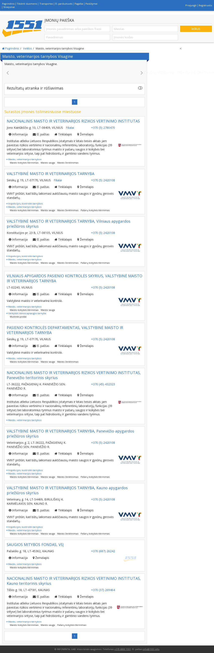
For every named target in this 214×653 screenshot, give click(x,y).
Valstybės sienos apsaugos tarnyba (26, 313)
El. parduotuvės (63, 3)
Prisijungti (190, 5)
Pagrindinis (8, 3)
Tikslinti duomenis (27, 3)
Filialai (70, 128)
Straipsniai (9, 7)
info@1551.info (151, 649)
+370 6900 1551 (122, 649)
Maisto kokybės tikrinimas (24, 162)
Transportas (46, 3)
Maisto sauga (48, 162)
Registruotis (205, 5)
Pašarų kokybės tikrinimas (95, 210)
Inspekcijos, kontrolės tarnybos (25, 203)
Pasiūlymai (91, 3)
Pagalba (79, 3)
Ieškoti (195, 29)
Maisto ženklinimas (67, 162)
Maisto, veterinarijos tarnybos (24, 159)
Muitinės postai (18, 316)
